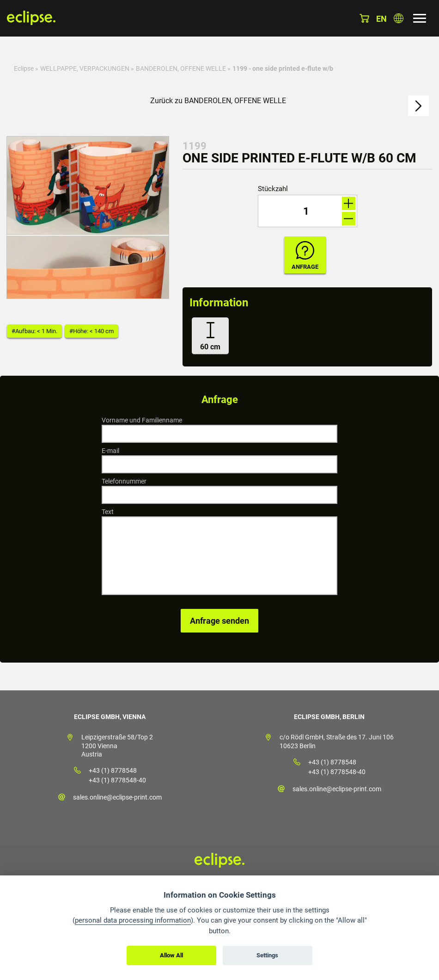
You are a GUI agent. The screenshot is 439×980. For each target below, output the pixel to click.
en (381, 19)
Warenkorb (364, 18)
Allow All (171, 955)
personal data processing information (133, 920)
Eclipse (24, 68)
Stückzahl (273, 189)
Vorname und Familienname (142, 420)
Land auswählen (398, 18)
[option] (87, 217)
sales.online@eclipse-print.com (117, 797)
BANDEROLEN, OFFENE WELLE (181, 68)
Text (108, 512)
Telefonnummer (124, 481)
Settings (267, 955)
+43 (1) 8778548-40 (117, 780)
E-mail (110, 450)
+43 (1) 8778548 (113, 770)
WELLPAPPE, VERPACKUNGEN (84, 68)
